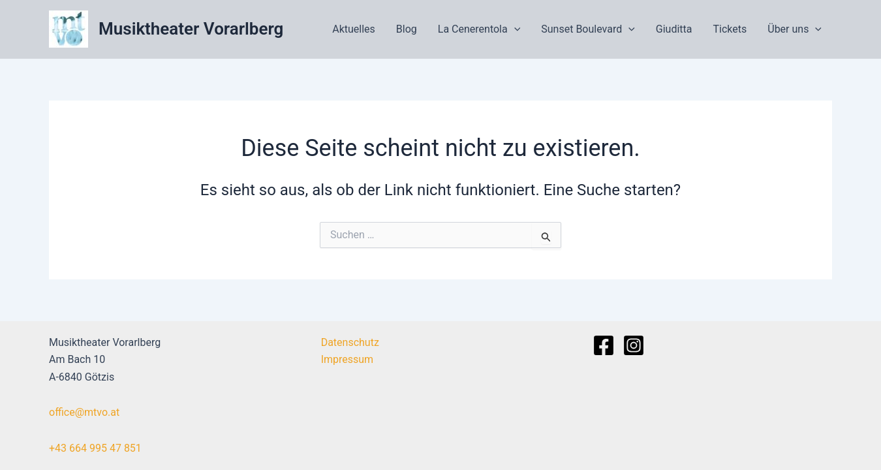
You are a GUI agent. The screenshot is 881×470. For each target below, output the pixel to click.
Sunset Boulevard (588, 29)
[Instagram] (634, 345)
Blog (406, 29)
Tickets (730, 29)
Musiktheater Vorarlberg (191, 29)
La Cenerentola (479, 29)
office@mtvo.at (84, 412)
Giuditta (674, 29)
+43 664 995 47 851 (95, 448)
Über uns (794, 29)
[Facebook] (604, 345)
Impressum (347, 359)
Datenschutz (350, 342)
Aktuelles (353, 29)
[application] (514, 29)
